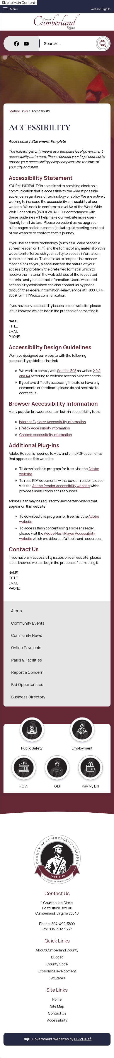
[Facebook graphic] (16, 43)
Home (57, 999)
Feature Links (18, 111)
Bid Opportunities (27, 684)
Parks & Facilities (26, 660)
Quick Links (57, 940)
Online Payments (26, 647)
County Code (57, 964)
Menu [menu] (14, 9)
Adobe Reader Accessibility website (61, 485)
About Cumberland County (57, 950)
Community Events (27, 623)
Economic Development (57, 971)
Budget (57, 957)
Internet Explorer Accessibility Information (52, 421)
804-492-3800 (63, 923)
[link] (100, 9)
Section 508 (66, 370)
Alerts (16, 610)
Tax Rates (57, 978)
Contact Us (57, 1013)
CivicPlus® (83, 1039)
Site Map (57, 1006)
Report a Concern (27, 672)
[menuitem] (57, 611)
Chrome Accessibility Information (45, 434)
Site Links (57, 989)
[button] (103, 43)
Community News (26, 635)
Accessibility (57, 1020)
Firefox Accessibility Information (44, 428)
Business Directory (28, 697)
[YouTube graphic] (26, 43)
